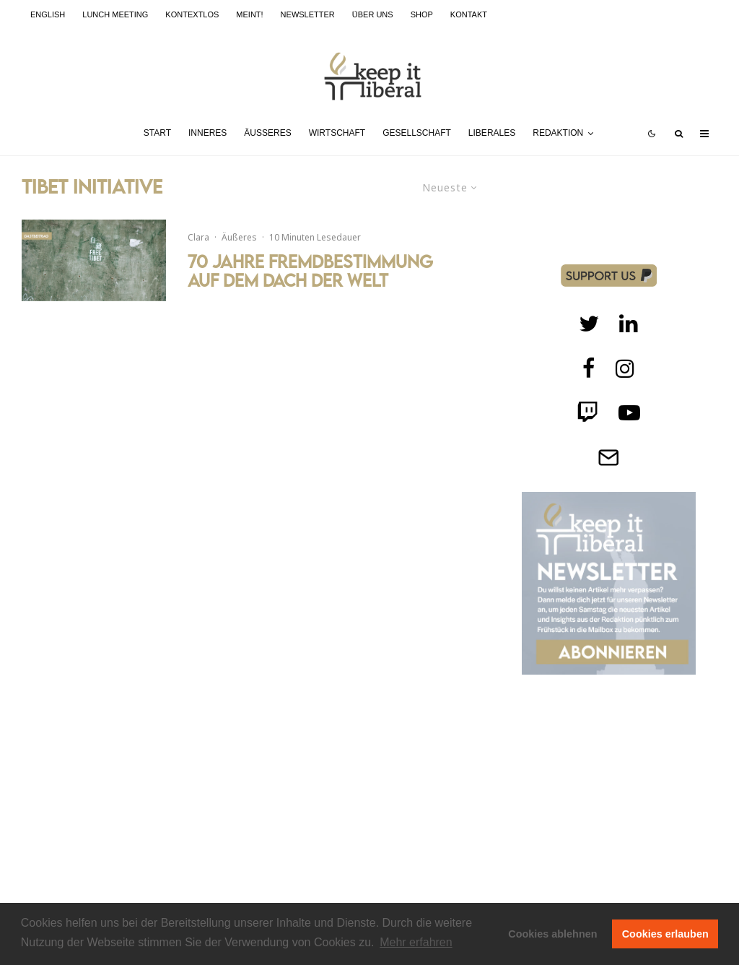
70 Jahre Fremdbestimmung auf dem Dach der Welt (310, 271)
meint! (249, 14)
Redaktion (558, 133)
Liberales (491, 133)
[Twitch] (628, 323)
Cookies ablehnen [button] (552, 934)
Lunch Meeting (115, 14)
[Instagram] (625, 368)
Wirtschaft (337, 133)
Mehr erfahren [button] (416, 942)
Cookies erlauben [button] (665, 934)
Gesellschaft (416, 133)
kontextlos (192, 14)
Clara (198, 237)
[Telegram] (608, 457)
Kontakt (468, 14)
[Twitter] (589, 323)
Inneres (207, 133)
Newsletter (308, 14)
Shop (422, 14)
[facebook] (589, 368)
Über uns (372, 14)
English (47, 14)
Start (157, 133)
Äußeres (267, 133)
